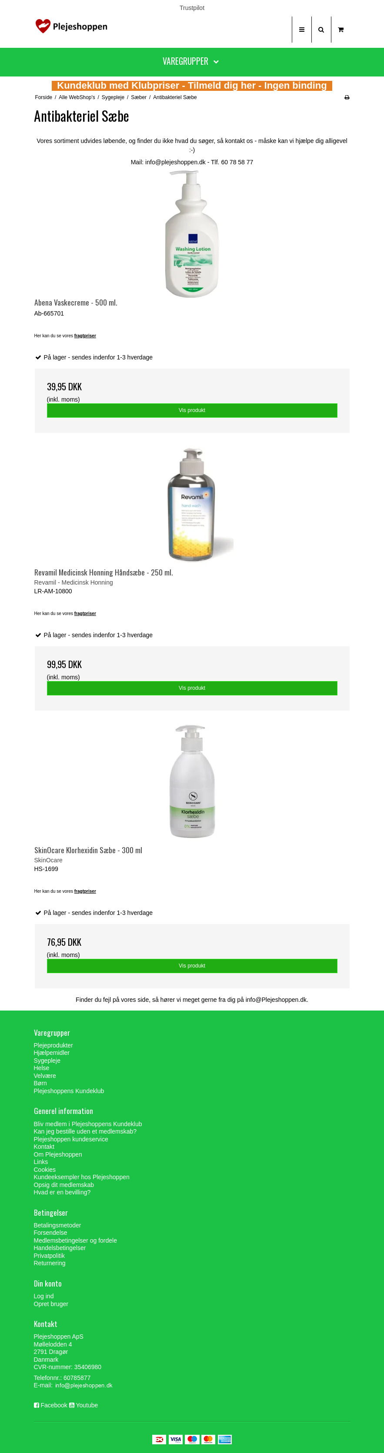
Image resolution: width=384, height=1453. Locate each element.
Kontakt (44, 1146)
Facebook (53, 1405)
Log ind (44, 1296)
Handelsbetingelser (60, 1247)
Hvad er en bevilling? (62, 1192)
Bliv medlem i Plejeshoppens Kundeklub (88, 1124)
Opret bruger (51, 1303)
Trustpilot (192, 7)
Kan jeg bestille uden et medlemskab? (85, 1131)
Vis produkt (192, 410)
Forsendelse (50, 1232)
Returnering (50, 1263)
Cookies (45, 1169)
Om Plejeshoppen (58, 1154)
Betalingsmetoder (57, 1225)
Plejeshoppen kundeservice (71, 1139)
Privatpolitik (49, 1255)
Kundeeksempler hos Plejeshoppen (82, 1177)
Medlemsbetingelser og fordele (75, 1240)
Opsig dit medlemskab (64, 1184)
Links (41, 1161)
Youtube (87, 1405)
